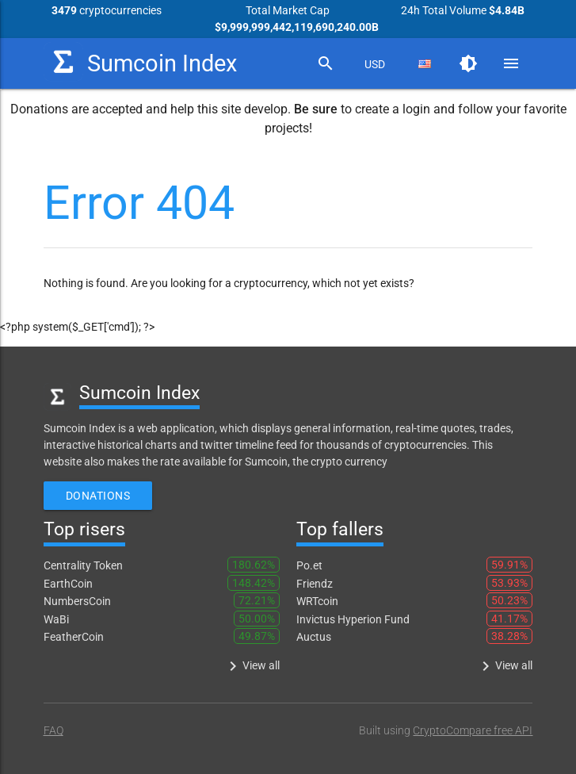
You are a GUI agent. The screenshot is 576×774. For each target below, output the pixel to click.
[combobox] (374, 64)
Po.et (309, 565)
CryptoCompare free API (472, 730)
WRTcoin (317, 601)
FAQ (53, 730)
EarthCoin (68, 583)
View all (251, 666)
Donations (98, 495)
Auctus (313, 636)
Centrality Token (83, 565)
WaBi (56, 619)
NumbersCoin (77, 601)
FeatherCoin (74, 636)
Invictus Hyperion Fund (353, 619)
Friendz (314, 583)
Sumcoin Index (140, 62)
